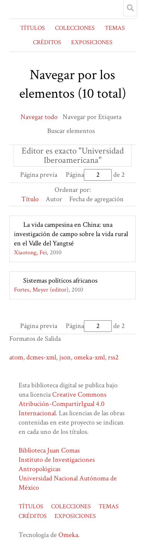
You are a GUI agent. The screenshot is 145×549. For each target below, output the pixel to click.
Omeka (68, 534)
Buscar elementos (71, 130)
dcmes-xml (41, 357)
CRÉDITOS (47, 42)
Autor (54, 199)
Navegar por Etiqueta (92, 116)
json (65, 357)
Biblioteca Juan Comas (49, 450)
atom (16, 357)
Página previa (38, 174)
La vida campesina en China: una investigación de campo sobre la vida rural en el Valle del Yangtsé (71, 234)
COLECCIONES (75, 28)
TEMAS (115, 28)
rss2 (113, 357)
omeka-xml (89, 357)
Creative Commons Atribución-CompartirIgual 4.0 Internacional (62, 404)
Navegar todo (39, 116)
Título (30, 199)
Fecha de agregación (96, 199)
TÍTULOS (32, 28)
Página (89, 174)
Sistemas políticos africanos (60, 280)
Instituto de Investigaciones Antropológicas (57, 464)
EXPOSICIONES (92, 42)
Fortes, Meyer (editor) (41, 290)
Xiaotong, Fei (30, 253)
